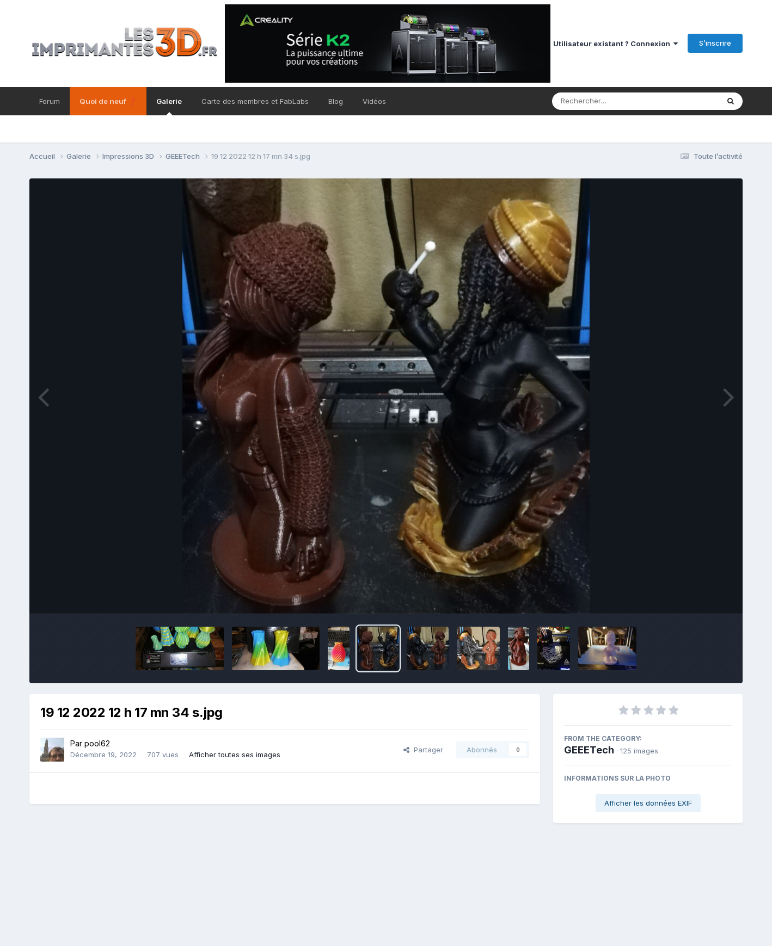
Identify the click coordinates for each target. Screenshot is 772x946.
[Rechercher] (604, 101)
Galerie (169, 106)
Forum (49, 101)
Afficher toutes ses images (234, 754)
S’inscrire (715, 43)
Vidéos (374, 101)
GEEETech (589, 750)
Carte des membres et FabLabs (255, 101)
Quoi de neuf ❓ (108, 101)
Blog (335, 101)
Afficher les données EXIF (648, 803)
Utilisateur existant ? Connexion (615, 43)
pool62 (97, 743)
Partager (423, 749)
